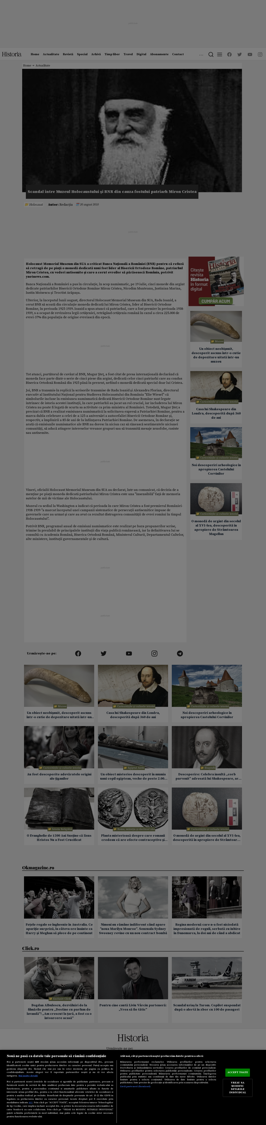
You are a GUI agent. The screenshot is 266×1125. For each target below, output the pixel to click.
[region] (133, 1087)
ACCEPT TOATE (237, 1072)
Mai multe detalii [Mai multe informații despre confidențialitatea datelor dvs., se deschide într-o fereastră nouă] (28, 1075)
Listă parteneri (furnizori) (135, 1086)
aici (30, 1102)
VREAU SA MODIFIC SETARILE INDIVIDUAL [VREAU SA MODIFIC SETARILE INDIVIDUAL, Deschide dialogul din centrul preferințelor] (237, 1087)
